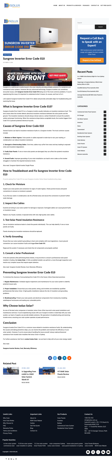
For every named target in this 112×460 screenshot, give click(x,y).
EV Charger (80, 115)
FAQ (4, 426)
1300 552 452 (88, 418)
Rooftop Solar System (83, 136)
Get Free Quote (106, 5)
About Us (62, 5)
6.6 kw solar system (10, 443)
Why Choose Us (8, 423)
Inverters (80, 122)
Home (55, 5)
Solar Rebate (81, 150)
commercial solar (9, 446)
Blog (31, 428)
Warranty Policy (8, 428)
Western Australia (82, 154)
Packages (86, 5)
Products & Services (74, 5)
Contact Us (95, 5)
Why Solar (6, 418)
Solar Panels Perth (40, 446)
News (79, 126)
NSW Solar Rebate (36, 420)
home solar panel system (75, 443)
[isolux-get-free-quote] (37, 76)
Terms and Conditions (10, 431)
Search (79, 23)
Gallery (32, 423)
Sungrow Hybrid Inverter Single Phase (22, 165)
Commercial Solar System (65, 426)
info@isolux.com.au (90, 420)
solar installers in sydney (24, 446)
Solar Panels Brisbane (92, 443)
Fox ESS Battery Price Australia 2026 (88, 91)
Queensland (80, 129)
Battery (59, 423)
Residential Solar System (84, 133)
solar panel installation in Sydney (72, 446)
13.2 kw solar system (41, 443)
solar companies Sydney (57, 443)
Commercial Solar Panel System (86, 112)
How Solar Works (8, 420)
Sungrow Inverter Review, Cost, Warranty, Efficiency (26, 267)
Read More (25, 382)
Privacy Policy (7, 433)
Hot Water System (82, 119)
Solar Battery (81, 140)
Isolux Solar (34, 334)
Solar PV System (82, 147)
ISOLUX (15, 451)
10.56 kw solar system (25, 443)
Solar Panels (7, 54)
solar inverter (89, 446)
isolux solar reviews (53, 446)
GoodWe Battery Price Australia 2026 (88, 88)
